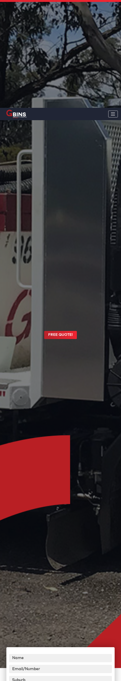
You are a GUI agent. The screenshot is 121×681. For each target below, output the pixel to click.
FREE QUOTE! (60, 255)
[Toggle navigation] (113, 6)
